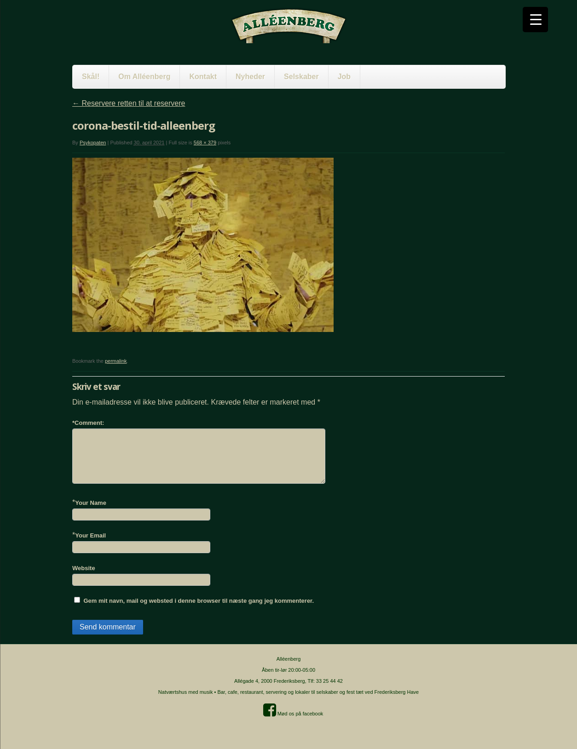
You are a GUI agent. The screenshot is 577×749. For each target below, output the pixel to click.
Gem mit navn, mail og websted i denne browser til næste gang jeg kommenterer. (198, 600)
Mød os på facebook (293, 713)
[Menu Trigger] (535, 19)
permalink (116, 361)
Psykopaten (93, 142)
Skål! (90, 76)
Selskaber (301, 76)
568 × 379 (205, 142)
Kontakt (203, 76)
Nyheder (250, 76)
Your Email (90, 535)
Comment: (88, 422)
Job (344, 76)
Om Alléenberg (144, 76)
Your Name (90, 502)
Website (83, 568)
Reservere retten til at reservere (128, 103)
